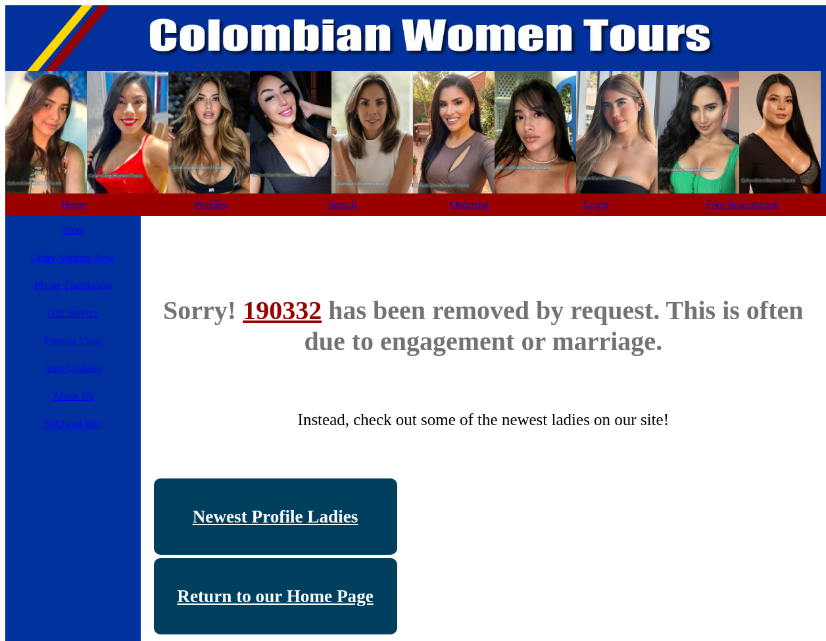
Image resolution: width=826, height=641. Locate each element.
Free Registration (742, 204)
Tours (73, 230)
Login (596, 204)
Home (74, 204)
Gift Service (73, 313)
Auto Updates (73, 368)
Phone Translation (73, 285)
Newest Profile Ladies (275, 516)
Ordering (469, 204)
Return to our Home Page (275, 596)
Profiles (211, 204)
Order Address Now (73, 257)
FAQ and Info (72, 423)
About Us (73, 395)
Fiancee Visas (73, 340)
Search (342, 204)
